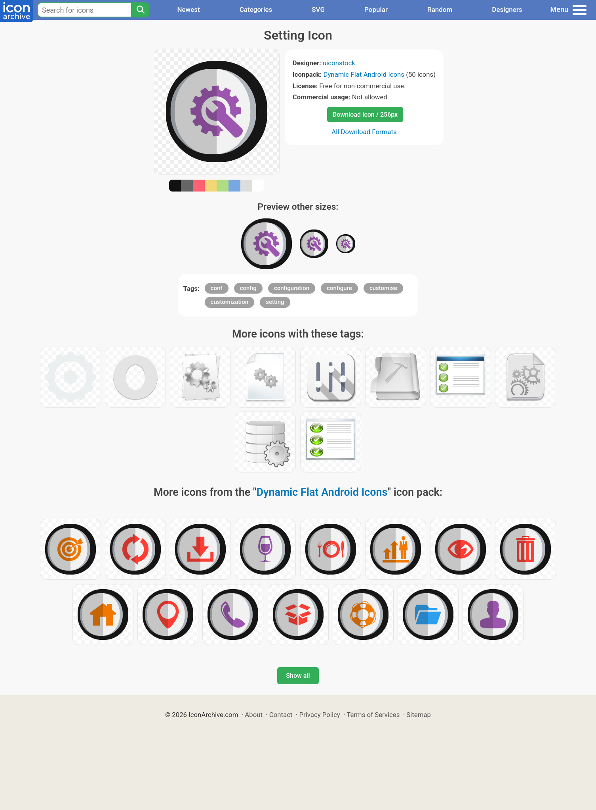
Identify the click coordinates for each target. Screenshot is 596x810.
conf (217, 288)
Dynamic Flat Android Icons (363, 74)
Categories (256, 9)
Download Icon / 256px (365, 114)
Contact (281, 715)
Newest (188, 9)
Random (439, 9)
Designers (507, 9)
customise (383, 288)
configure (339, 288)
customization (229, 301)
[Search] (140, 9)
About (254, 715)
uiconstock (339, 63)
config (248, 288)
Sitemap (418, 715)
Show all (298, 675)
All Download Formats (364, 132)
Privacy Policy (319, 715)
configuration (291, 288)
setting (275, 301)
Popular (376, 9)
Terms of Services (373, 715)
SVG (318, 9)
